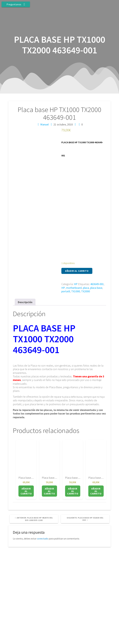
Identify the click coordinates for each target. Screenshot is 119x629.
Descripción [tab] (25, 302)
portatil (65, 291)
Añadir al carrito (77, 270)
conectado (42, 538)
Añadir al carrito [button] (26, 491)
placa (86, 288)
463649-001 (97, 284)
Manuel (44, 124)
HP (75, 284)
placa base (96, 288)
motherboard (74, 288)
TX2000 (85, 291)
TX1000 (75, 291)
